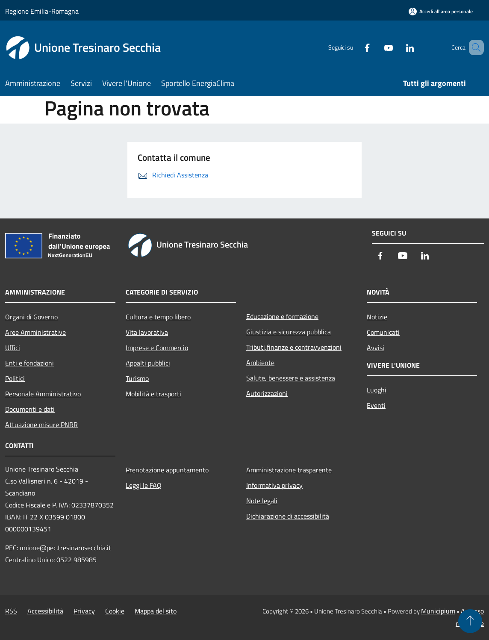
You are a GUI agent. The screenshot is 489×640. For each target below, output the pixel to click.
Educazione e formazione (282, 316)
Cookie (114, 611)
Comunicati (383, 332)
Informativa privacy (274, 485)
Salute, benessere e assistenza (290, 378)
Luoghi (376, 390)
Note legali (261, 500)
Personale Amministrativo (43, 394)
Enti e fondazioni (29, 363)
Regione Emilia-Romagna (42, 11)
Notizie (377, 317)
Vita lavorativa (147, 332)
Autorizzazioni (267, 393)
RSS (11, 611)
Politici (15, 378)
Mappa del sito (156, 611)
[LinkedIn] (397, 47)
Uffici (12, 347)
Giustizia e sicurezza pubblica (288, 332)
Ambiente (260, 362)
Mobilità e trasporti (153, 394)
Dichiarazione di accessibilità (287, 516)
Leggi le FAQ (144, 485)
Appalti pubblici (148, 363)
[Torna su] (470, 621)
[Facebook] (354, 47)
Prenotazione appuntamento (167, 470)
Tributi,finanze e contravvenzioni (294, 347)
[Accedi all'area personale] (441, 11)
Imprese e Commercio (157, 347)
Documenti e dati (30, 409)
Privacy (84, 611)
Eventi (376, 405)
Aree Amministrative (35, 332)
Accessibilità (45, 611)
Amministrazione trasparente (289, 470)
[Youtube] (376, 47)
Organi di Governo (31, 317)
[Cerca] (473, 47)
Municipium (438, 611)
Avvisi (375, 347)
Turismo (137, 378)
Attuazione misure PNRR (41, 424)
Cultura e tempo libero (158, 317)
